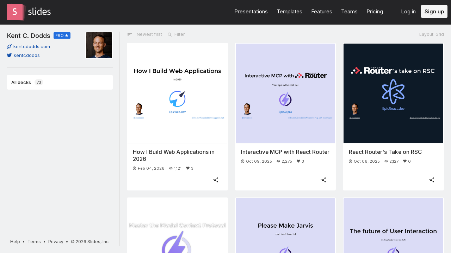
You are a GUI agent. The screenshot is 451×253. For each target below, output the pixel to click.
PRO (59, 35)
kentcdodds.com (28, 46)
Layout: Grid (431, 34)
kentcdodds (23, 55)
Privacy (55, 241)
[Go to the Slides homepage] (15, 12)
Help (15, 241)
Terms (34, 241)
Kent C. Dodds (28, 35)
